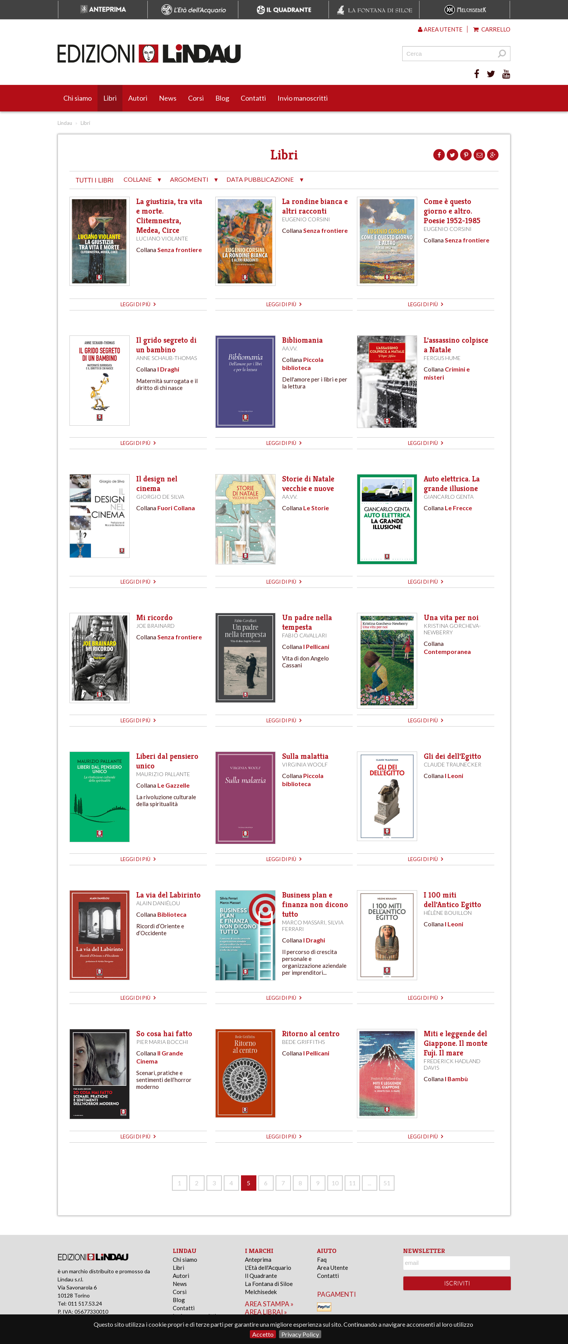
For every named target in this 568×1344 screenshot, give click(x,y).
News (168, 98)
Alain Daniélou (158, 903)
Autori (137, 98)
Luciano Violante (162, 238)
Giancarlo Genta (449, 496)
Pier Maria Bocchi (162, 1042)
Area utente (440, 29)
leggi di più (138, 304)
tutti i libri (95, 180)
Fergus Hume (442, 358)
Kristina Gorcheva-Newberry (452, 628)
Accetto (263, 1334)
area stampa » (269, 1304)
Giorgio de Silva (160, 496)
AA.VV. (289, 348)
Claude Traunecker (452, 764)
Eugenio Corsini (306, 219)
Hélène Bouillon (448, 912)
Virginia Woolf (305, 764)
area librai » (266, 1312)
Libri (110, 98)
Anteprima (258, 1259)
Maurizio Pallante (163, 774)
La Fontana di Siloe (269, 1283)
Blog (222, 98)
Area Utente (332, 1267)
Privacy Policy (300, 1334)
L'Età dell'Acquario (268, 1267)
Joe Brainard (155, 625)
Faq (322, 1259)
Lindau (65, 123)
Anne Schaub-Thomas (166, 358)
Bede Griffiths (303, 1042)
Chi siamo (77, 98)
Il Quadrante (261, 1275)
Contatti (253, 98)
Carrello (491, 29)
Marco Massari (303, 922)
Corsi (196, 98)
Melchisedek (261, 1291)
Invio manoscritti (302, 98)
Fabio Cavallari (304, 635)
